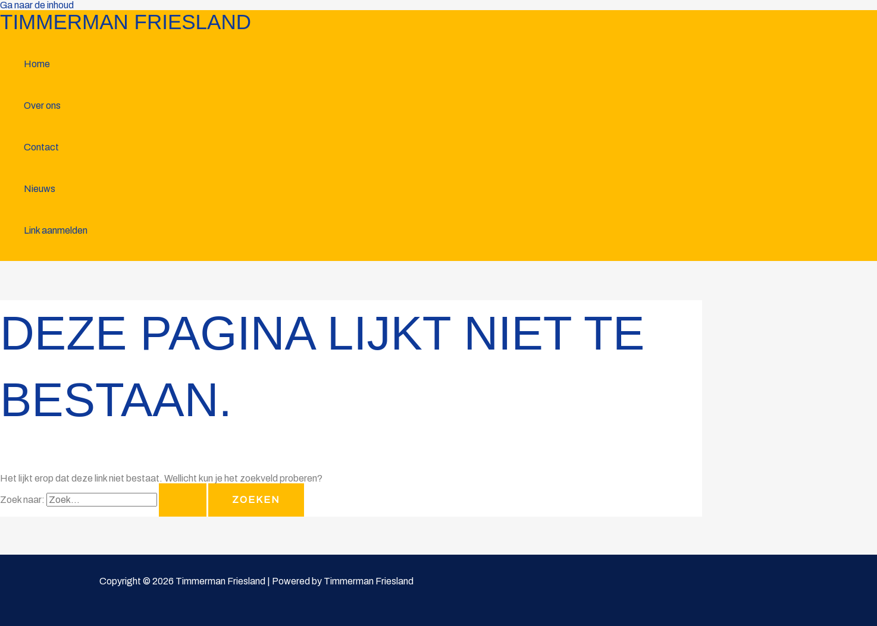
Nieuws (39, 189)
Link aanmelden (55, 230)
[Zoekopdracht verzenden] (182, 500)
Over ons (42, 105)
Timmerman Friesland (125, 21)
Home (37, 64)
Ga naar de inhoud (37, 5)
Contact (41, 147)
